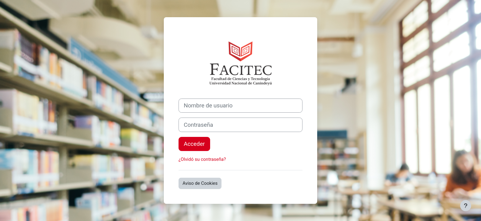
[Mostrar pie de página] (465, 205)
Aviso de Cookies (200, 183)
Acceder (194, 144)
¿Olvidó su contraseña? (202, 159)
